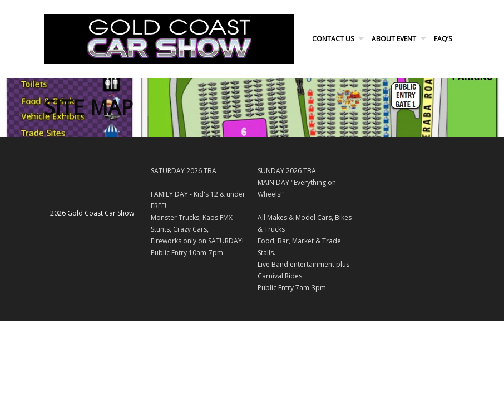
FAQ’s (443, 38)
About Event (394, 38)
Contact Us (333, 38)
